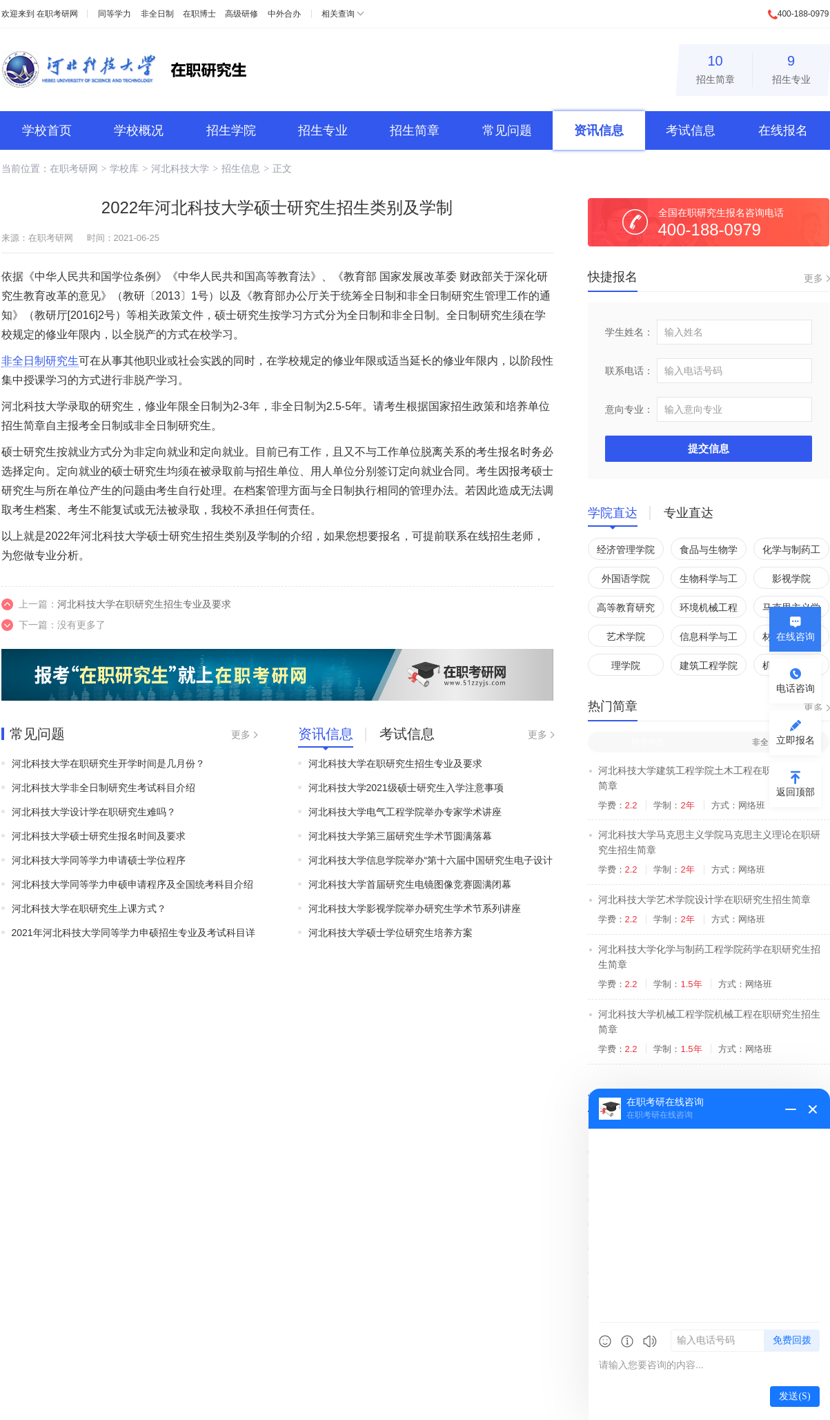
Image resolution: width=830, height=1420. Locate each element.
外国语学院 (626, 578)
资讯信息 (599, 130)
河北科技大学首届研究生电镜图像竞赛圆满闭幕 (409, 884)
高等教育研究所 (626, 610)
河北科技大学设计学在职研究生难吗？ (94, 811)
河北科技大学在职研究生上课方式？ (89, 908)
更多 (240, 734)
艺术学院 (625, 636)
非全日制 (157, 14)
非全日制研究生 (40, 361)
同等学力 (114, 14)
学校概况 (139, 130)
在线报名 (783, 130)
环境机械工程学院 (709, 610)
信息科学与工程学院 (709, 639)
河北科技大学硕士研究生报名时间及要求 (99, 836)
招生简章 (715, 67)
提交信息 (708, 448)
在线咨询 (795, 636)
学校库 (124, 168)
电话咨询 (795, 688)
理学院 (625, 665)
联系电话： (629, 370)
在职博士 (199, 14)
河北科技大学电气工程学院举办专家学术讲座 (405, 811)
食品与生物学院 (709, 552)
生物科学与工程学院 (709, 581)
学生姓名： (629, 332)
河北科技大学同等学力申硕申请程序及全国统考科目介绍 (132, 884)
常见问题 (507, 130)
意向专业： (629, 409)
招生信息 (240, 168)
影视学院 (791, 578)
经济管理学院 (626, 549)
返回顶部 (795, 791)
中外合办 (284, 14)
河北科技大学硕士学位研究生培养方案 (390, 932)
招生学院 (231, 130)
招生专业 (791, 67)
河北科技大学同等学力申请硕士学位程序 (99, 860)
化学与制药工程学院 (791, 552)
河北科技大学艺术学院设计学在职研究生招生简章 (704, 899)
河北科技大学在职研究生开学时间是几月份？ (108, 763)
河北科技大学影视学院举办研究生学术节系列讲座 (414, 908)
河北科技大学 (180, 168)
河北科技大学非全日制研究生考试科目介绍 (103, 787)
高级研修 (241, 14)
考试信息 (690, 130)
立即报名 (795, 740)
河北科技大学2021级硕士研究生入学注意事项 (406, 787)
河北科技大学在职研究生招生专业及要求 (144, 604)
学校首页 (47, 130)
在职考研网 (57, 14)
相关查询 (338, 14)
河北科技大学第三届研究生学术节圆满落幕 (400, 836)
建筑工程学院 (709, 665)
